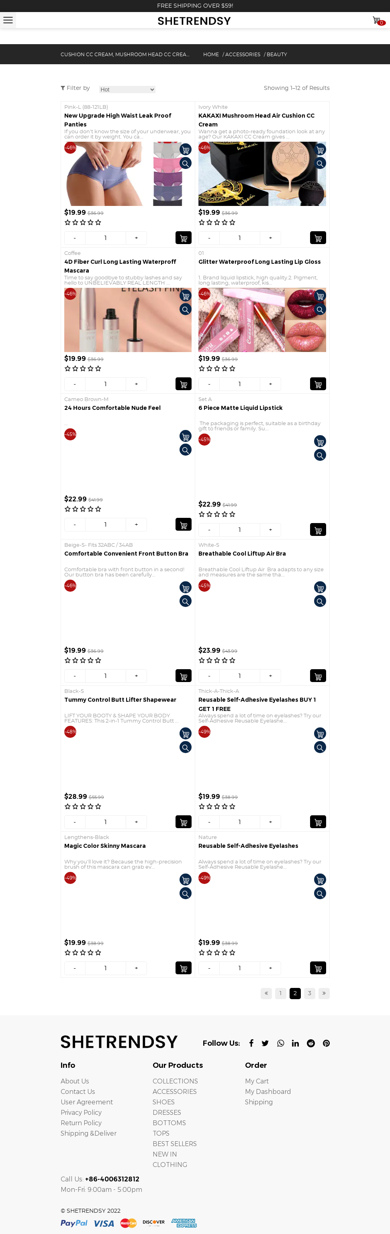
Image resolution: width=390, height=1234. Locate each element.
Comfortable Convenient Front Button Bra (126, 553)
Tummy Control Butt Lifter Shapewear (120, 699)
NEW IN (165, 1154)
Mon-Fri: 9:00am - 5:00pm (102, 1189)
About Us (75, 1081)
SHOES (164, 1102)
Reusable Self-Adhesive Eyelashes (248, 845)
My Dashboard (268, 1092)
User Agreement (87, 1102)
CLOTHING (170, 1165)
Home (211, 54)
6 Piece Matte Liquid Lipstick (240, 407)
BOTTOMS (169, 1123)
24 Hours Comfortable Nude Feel (112, 407)
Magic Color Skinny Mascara (105, 845)
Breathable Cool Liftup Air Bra (242, 553)
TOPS (161, 1133)
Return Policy (82, 1123)
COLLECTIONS (175, 1081)
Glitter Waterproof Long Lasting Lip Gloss (259, 261)
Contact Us (78, 1092)
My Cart (257, 1081)
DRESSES (167, 1112)
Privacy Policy (82, 1112)
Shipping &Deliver (90, 1133)
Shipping (259, 1102)
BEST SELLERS (175, 1144)
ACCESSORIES (242, 54)
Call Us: (100, 1179)
